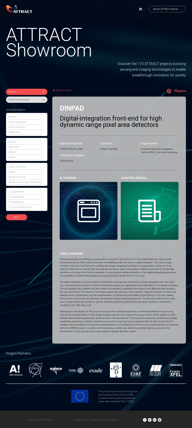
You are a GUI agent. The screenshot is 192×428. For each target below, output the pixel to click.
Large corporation (25, 166)
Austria (25, 141)
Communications (25, 127)
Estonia (25, 157)
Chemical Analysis (25, 121)
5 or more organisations (25, 207)
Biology (25, 116)
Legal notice (80, 419)
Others (25, 171)
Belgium (25, 152)
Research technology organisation (25, 182)
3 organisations (25, 196)
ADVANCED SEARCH (15, 110)
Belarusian (25, 146)
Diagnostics (25, 132)
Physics (176, 91)
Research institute (25, 176)
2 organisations (25, 191)
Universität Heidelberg (166, 152)
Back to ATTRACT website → (167, 9)
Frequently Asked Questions (104, 419)
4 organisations (25, 201)
